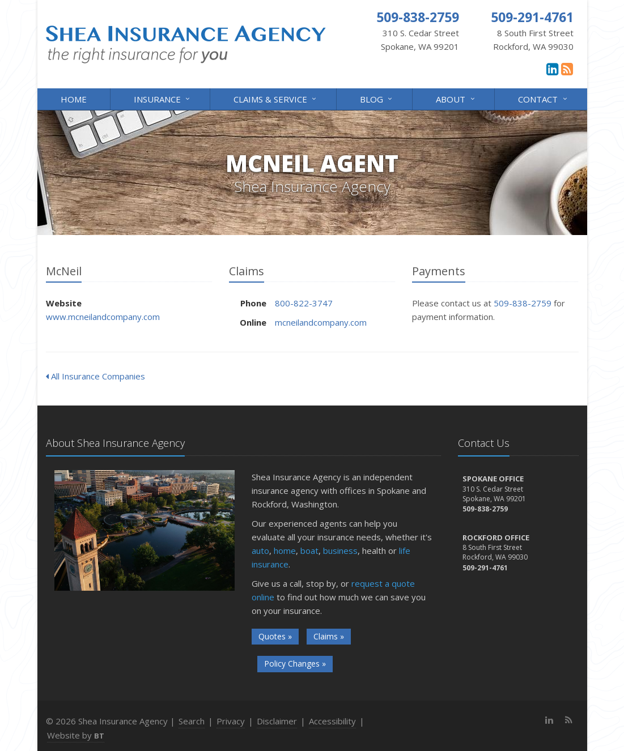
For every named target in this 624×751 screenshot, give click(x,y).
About (456, 98)
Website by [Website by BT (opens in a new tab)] (75, 735)
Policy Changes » (295, 663)
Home (74, 99)
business (340, 550)
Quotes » (275, 636)
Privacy (231, 721)
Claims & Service (276, 98)
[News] (567, 68)
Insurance (163, 98)
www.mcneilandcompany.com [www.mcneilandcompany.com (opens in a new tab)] (103, 316)
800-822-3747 (304, 303)
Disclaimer (277, 721)
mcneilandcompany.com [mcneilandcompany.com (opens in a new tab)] (321, 322)
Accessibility (332, 721)
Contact (543, 98)
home (285, 550)
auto (260, 550)
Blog (377, 98)
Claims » (328, 636)
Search (192, 721)
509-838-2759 (522, 303)
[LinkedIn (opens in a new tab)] (552, 68)
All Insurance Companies (95, 376)
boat (309, 550)
